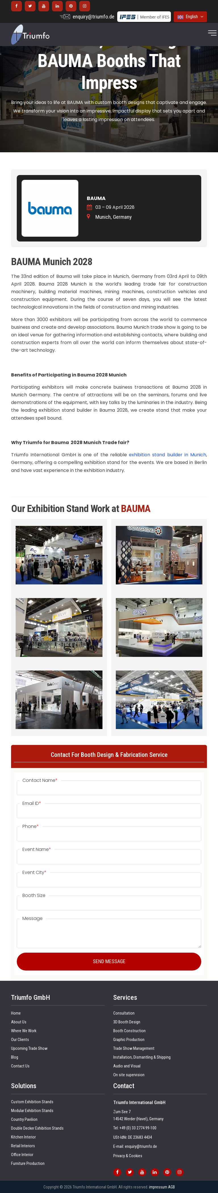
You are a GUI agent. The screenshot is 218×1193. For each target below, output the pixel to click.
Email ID (31, 803)
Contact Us (20, 1066)
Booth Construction (129, 1030)
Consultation (124, 1013)
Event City (34, 872)
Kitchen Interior (23, 1137)
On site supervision (128, 1075)
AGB (171, 1187)
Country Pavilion (24, 1119)
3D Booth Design (126, 1022)
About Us (18, 1022)
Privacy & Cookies (127, 1156)
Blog (14, 1057)
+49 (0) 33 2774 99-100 (138, 1128)
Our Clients (20, 1039)
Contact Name (40, 780)
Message (32, 918)
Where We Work (23, 1030)
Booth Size (33, 895)
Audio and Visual (127, 1066)
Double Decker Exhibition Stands (37, 1128)
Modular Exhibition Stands (32, 1110)
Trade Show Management (133, 1048)
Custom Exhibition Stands (32, 1102)
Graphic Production (128, 1039)
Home (16, 1013)
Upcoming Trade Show (29, 1048)
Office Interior (22, 1154)
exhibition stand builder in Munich (167, 454)
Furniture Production (28, 1163)
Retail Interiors (23, 1146)
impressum (158, 1187)
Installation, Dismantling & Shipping (142, 1057)
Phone (30, 826)
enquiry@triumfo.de (93, 16)
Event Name (36, 849)
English (190, 16)
